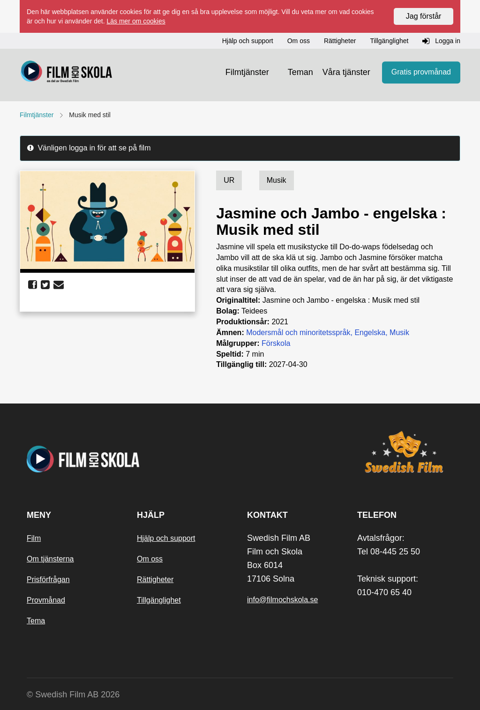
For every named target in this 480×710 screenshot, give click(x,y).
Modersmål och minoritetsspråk (298, 332)
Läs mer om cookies (135, 21)
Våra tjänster (346, 72)
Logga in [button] (441, 41)
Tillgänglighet (159, 600)
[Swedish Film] (405, 451)
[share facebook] (32, 285)
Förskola (276, 343)
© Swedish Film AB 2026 (73, 694)
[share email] (58, 285)
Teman (300, 72)
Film (34, 538)
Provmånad (46, 600)
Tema (36, 621)
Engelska (369, 332)
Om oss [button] (298, 41)
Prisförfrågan (48, 579)
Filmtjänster (247, 72)
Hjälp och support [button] (247, 41)
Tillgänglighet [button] (389, 41)
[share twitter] (45, 285)
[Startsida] (66, 73)
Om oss (150, 559)
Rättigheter (155, 579)
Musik (399, 332)
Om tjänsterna (50, 559)
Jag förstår (424, 16)
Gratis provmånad (421, 72)
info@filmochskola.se (282, 600)
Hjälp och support (166, 538)
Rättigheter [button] (340, 41)
